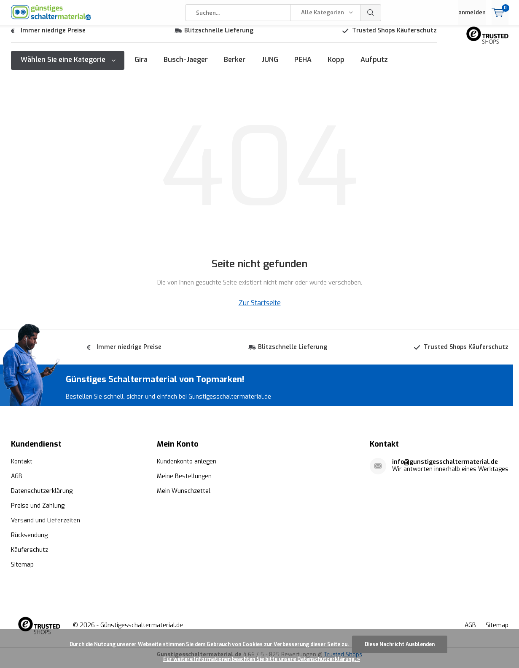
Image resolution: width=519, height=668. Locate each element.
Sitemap (22, 571)
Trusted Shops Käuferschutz (394, 37)
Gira (141, 65)
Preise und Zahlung (38, 512)
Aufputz (374, 65)
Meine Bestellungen (184, 483)
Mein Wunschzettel (183, 497)
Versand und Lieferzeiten (45, 527)
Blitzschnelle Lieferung (218, 37)
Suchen (371, 12)
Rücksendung (29, 542)
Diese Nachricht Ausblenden (400, 644)
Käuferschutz (29, 556)
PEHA (303, 65)
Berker (234, 65)
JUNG (269, 65)
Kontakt (21, 468)
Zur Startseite (260, 309)
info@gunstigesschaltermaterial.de (445, 468)
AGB (16, 483)
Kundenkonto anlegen (186, 468)
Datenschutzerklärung (42, 497)
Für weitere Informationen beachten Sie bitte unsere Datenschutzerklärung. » (261, 659)
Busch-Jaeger (186, 65)
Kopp (336, 65)
